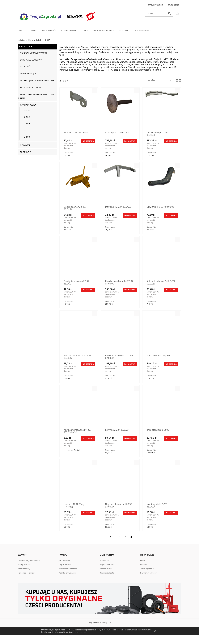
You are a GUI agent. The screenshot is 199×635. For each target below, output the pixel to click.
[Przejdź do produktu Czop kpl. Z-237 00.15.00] (120, 109)
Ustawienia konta (107, 573)
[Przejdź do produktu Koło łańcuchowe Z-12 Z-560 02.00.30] (161, 258)
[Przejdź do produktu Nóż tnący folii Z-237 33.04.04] (161, 481)
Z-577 (27, 130)
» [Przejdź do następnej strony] (130, 536)
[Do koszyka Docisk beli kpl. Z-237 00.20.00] (171, 141)
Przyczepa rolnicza (31, 87)
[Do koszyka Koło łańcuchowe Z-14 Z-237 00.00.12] (88, 364)
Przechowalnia (106, 568)
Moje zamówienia (107, 564)
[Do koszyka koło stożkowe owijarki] (171, 364)
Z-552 (27, 117)
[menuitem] (24, 30)
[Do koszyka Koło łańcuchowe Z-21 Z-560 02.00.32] (130, 364)
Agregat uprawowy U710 (33, 52)
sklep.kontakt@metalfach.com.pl (144, 69)
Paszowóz (25, 66)
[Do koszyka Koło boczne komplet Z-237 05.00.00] (130, 290)
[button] (94, 90)
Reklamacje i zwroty (26, 573)
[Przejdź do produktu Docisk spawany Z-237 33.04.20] (78, 184)
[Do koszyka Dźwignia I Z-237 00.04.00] (130, 215)
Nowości (25, 145)
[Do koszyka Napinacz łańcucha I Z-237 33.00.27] (130, 513)
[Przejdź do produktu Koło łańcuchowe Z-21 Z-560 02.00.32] (120, 332)
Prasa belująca (28, 73)
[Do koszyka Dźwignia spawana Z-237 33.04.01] (88, 290)
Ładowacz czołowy (31, 59)
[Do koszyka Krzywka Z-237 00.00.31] (130, 438)
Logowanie (104, 560)
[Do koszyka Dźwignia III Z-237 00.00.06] (171, 215)
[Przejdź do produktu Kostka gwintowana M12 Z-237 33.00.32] (78, 407)
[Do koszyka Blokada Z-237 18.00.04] (88, 141)
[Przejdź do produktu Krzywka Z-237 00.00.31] (120, 407)
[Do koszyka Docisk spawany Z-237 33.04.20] (88, 215)
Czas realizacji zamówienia (29, 560)
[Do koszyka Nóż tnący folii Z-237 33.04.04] (171, 513)
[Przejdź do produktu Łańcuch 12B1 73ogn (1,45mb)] (78, 481)
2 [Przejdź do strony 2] (120, 537)
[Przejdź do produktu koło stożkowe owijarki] (161, 332)
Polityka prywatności (67, 573)
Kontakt (143, 564)
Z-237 (27, 110)
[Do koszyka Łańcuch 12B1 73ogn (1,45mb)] (88, 513)
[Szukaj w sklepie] (156, 13)
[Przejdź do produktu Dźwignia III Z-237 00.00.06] (161, 184)
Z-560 (27, 123)
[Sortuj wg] (158, 80)
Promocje (25, 152)
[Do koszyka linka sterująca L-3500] (171, 438)
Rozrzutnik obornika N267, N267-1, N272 (37, 96)
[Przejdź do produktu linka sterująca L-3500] (161, 407)
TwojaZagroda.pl (147, 568)
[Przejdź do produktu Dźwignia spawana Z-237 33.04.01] (78, 258)
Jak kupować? (64, 560)
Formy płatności (24, 564)
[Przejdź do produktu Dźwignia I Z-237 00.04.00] (120, 184)
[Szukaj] (169, 13)
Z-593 (27, 136)
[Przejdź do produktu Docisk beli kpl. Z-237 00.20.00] (161, 109)
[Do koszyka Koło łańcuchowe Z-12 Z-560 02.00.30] (171, 290)
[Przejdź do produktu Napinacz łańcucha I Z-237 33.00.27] (120, 481)
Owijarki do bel (28, 105)
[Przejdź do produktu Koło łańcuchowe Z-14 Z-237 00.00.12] (78, 332)
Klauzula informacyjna (68, 568)
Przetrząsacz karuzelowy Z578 (37, 80)
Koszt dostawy (24, 568)
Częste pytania (65, 564)
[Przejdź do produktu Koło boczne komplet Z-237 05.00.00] (120, 258)
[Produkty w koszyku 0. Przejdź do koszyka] (178, 13)
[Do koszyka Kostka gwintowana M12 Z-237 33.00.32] (88, 438)
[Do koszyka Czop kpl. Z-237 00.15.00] (130, 141)
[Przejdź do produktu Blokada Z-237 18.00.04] (78, 109)
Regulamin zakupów (148, 573)
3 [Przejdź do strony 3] (125, 537)
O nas (142, 560)
